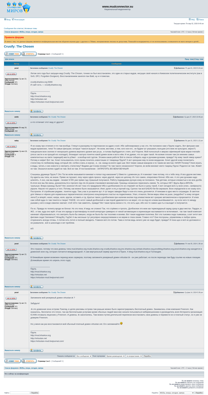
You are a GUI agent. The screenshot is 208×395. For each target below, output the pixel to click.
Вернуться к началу (12, 111)
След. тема (199, 59)
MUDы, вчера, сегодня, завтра (31, 32)
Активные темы (31, 28)
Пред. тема (189, 59)
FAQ (192, 20)
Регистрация (18, 20)
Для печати (9, 59)
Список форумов (11, 32)
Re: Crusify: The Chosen (57, 117)
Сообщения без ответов (13, 28)
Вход (7, 20)
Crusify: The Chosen (19, 46)
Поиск (200, 20)
